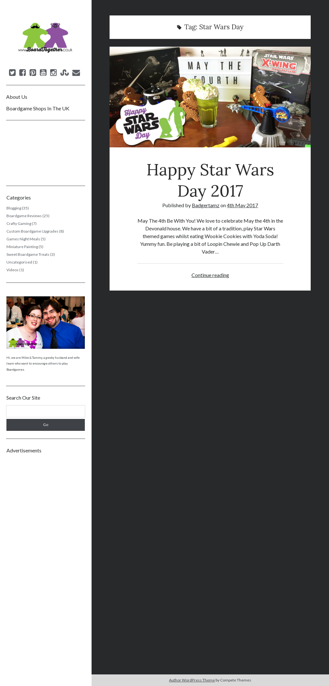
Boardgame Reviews (24, 215)
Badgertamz (205, 205)
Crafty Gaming (18, 223)
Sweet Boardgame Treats (27, 254)
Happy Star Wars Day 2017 (210, 97)
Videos (12, 269)
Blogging (13, 208)
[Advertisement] (45, 554)
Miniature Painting (22, 246)
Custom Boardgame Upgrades (32, 231)
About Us (16, 97)
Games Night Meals (23, 238)
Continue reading (210, 275)
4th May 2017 (242, 205)
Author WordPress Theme (192, 680)
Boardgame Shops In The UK (37, 108)
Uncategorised (19, 262)
